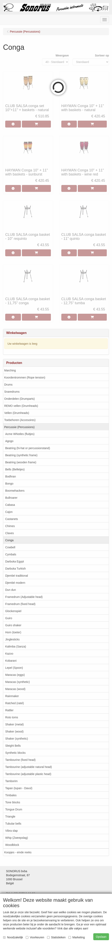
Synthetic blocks (15, 752)
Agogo (9, 441)
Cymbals (10, 554)
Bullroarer (11, 497)
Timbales (10, 795)
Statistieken (56, 937)
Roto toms (11, 717)
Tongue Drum (13, 809)
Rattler (9, 710)
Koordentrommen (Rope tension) (24, 377)
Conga (9, 540)
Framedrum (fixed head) (20, 604)
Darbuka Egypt (14, 561)
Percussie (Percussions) (19, 427)
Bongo (9, 483)
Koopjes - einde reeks (17, 852)
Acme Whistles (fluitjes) (19, 434)
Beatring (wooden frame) (20, 462)
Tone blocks (12, 802)
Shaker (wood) (14, 731)
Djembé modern (15, 582)
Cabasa (10, 504)
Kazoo (9, 653)
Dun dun (10, 589)
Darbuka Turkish (15, 568)
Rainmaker (12, 696)
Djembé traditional (16, 575)
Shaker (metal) (14, 724)
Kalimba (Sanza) (15, 646)
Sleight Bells (13, 745)
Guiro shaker (13, 625)
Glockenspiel (13, 611)
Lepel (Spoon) (14, 667)
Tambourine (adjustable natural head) (28, 767)
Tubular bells (13, 823)
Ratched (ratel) (14, 703)
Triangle (10, 816)
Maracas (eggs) (15, 674)
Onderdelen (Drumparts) (19, 398)
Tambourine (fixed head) (20, 759)
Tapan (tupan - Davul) (18, 788)
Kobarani (10, 660)
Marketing (76, 937)
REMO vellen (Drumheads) (21, 405)
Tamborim (11, 781)
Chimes (10, 526)
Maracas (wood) (15, 689)
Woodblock (12, 844)
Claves (9, 533)
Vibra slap (11, 830)
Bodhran (10, 476)
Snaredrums (12, 391)
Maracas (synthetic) (17, 682)
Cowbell (10, 547)
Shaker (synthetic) (16, 738)
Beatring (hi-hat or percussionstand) (27, 448)
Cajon (9, 511)
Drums (8, 384)
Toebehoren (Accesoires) (20, 420)
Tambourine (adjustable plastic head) (28, 774)
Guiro (8, 618)
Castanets (11, 519)
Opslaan (101, 936)
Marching (10, 370)
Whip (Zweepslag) (16, 837)
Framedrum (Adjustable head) (24, 597)
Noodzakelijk (13, 937)
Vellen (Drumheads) (16, 413)
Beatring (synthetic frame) (21, 455)
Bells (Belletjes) (15, 469)
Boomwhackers (15, 490)
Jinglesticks (12, 639)
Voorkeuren (35, 937)
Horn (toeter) (13, 632)
